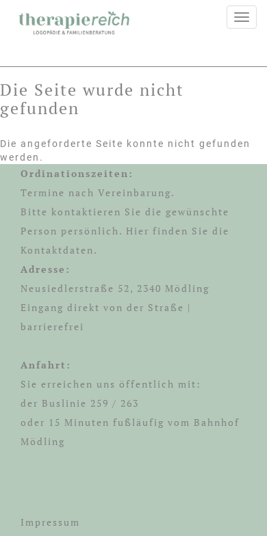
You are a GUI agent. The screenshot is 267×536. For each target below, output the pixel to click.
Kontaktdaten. (59, 249)
